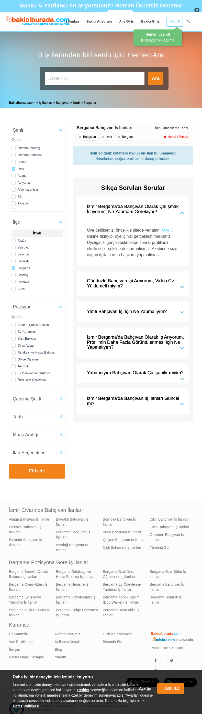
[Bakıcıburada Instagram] (156, 669)
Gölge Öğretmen (29, 358)
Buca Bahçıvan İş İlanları (122, 531)
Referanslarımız (67, 633)
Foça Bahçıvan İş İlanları (169, 526)
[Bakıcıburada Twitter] (172, 659)
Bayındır (23, 253)
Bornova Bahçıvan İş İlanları (119, 520)
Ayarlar (145, 688)
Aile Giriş (126, 21)
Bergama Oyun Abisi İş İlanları (121, 611)
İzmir (21, 167)
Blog (58, 648)
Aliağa (22, 239)
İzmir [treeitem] (77, 101)
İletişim (14, 648)
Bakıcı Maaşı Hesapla (26, 656)
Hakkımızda (18, 633)
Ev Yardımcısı (27, 330)
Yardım (60, 656)
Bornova (23, 281)
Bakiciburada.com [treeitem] (22, 101)
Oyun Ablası (26, 344)
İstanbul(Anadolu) (30, 154)
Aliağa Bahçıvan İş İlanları (29, 518)
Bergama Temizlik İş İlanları (166, 598)
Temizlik (23, 365)
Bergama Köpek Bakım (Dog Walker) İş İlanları (121, 598)
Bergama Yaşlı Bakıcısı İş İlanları (29, 611)
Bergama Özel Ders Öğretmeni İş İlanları (119, 572)
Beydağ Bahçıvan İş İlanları (72, 546)
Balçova (23, 246)
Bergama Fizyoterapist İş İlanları (76, 598)
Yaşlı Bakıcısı (27, 337)
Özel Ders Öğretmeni (32, 379)
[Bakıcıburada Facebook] (156, 659)
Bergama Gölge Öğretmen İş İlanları (77, 611)
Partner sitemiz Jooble (167, 646)
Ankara (22, 160)
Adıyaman (24, 181)
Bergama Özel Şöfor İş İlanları (168, 572)
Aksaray (23, 202)
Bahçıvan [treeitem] (63, 101)
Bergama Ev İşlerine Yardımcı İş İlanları (25, 598)
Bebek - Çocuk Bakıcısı (34, 323)
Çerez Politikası (26, 706)
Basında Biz (112, 640)
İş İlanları (72, 21)
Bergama (24, 267)
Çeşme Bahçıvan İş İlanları (124, 538)
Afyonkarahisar (28, 188)
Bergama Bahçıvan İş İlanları (73, 533)
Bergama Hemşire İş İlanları (72, 585)
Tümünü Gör (160, 546)
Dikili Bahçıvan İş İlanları (169, 518)
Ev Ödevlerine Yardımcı (34, 372)
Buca (21, 287)
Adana (22, 174)
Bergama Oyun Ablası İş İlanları (28, 585)
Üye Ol (175, 21)
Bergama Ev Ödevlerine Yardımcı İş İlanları (122, 585)
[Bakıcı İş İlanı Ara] (94, 78)
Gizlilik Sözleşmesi (117, 633)
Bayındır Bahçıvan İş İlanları (25, 541)
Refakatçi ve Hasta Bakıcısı (36, 351)
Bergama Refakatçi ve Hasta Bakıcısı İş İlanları (75, 572)
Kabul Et (170, 688)
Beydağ (23, 274)
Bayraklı (23, 260)
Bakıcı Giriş (150, 21)
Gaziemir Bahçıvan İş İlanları (167, 536)
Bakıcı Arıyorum (99, 21)
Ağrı (20, 195)
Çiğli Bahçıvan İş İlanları (122, 546)
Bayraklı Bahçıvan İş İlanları (72, 520)
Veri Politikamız (21, 640)
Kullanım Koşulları (69, 640)
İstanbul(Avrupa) (29, 147)
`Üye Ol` (168, 229)
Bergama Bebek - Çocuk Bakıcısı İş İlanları (28, 572)
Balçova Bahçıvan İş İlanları (25, 528)
